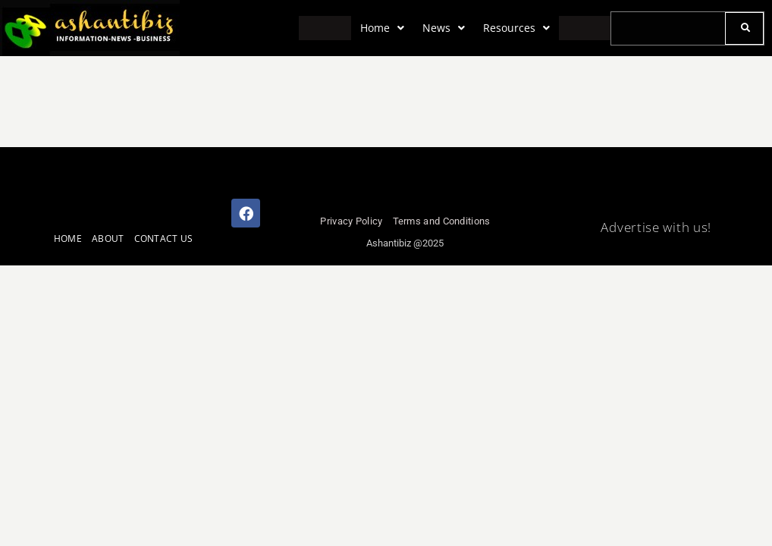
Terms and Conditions (442, 221)
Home (382, 27)
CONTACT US (163, 238)
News (443, 27)
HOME (68, 238)
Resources (516, 27)
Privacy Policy (351, 221)
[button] (382, 28)
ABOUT (108, 238)
